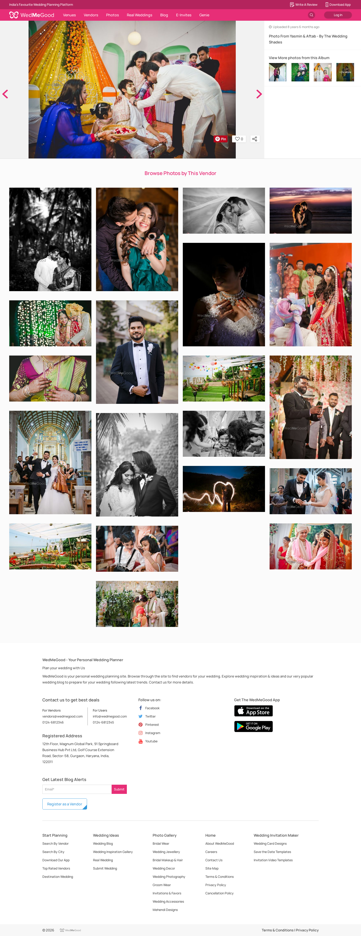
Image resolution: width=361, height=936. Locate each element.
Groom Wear (162, 885)
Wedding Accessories (168, 901)
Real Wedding (103, 860)
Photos (112, 14)
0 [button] (239, 138)
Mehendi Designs (165, 909)
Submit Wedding (105, 868)
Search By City (53, 852)
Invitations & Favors (167, 893)
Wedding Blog (103, 843)
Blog (164, 14)
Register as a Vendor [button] (64, 804)
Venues (69, 14)
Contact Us (213, 860)
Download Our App (56, 860)
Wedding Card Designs (270, 843)
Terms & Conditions (219, 876)
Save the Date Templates (272, 852)
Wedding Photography (169, 876)
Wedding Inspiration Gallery (113, 852)
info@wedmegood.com (110, 716)
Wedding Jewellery (166, 852)
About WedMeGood (219, 843)
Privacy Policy (215, 885)
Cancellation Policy (219, 893)
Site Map (211, 868)
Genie (204, 14)
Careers (211, 852)
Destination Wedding (57, 876)
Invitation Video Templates (273, 860)
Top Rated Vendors (56, 868)
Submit (119, 789)
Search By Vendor (55, 843)
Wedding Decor (164, 868)
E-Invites (183, 14)
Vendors (91, 14)
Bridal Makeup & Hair (168, 860)
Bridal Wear (161, 843)
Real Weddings (139, 14)
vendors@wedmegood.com (62, 716)
